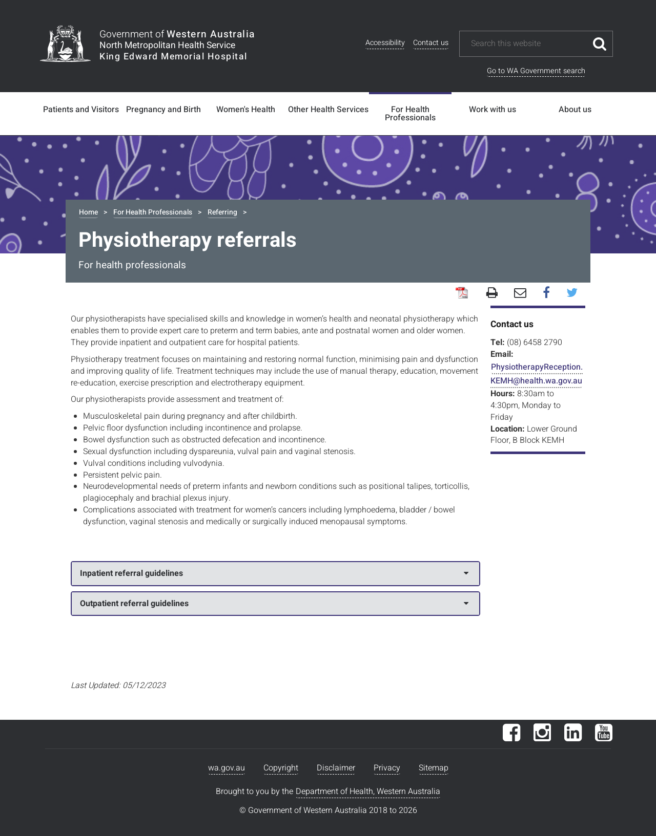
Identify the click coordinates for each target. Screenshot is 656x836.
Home (88, 212)
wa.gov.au (226, 768)
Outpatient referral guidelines (274, 603)
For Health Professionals (410, 113)
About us (575, 109)
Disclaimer (336, 768)
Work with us (492, 109)
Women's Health (245, 109)
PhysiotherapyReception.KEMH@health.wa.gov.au (536, 374)
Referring (222, 212)
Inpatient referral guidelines (274, 573)
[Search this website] (528, 43)
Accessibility (385, 42)
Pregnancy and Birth (163, 109)
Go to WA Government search (536, 71)
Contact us (430, 42)
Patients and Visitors (81, 109)
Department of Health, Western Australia (368, 791)
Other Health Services (328, 109)
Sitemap (433, 768)
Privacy (387, 768)
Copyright (280, 768)
